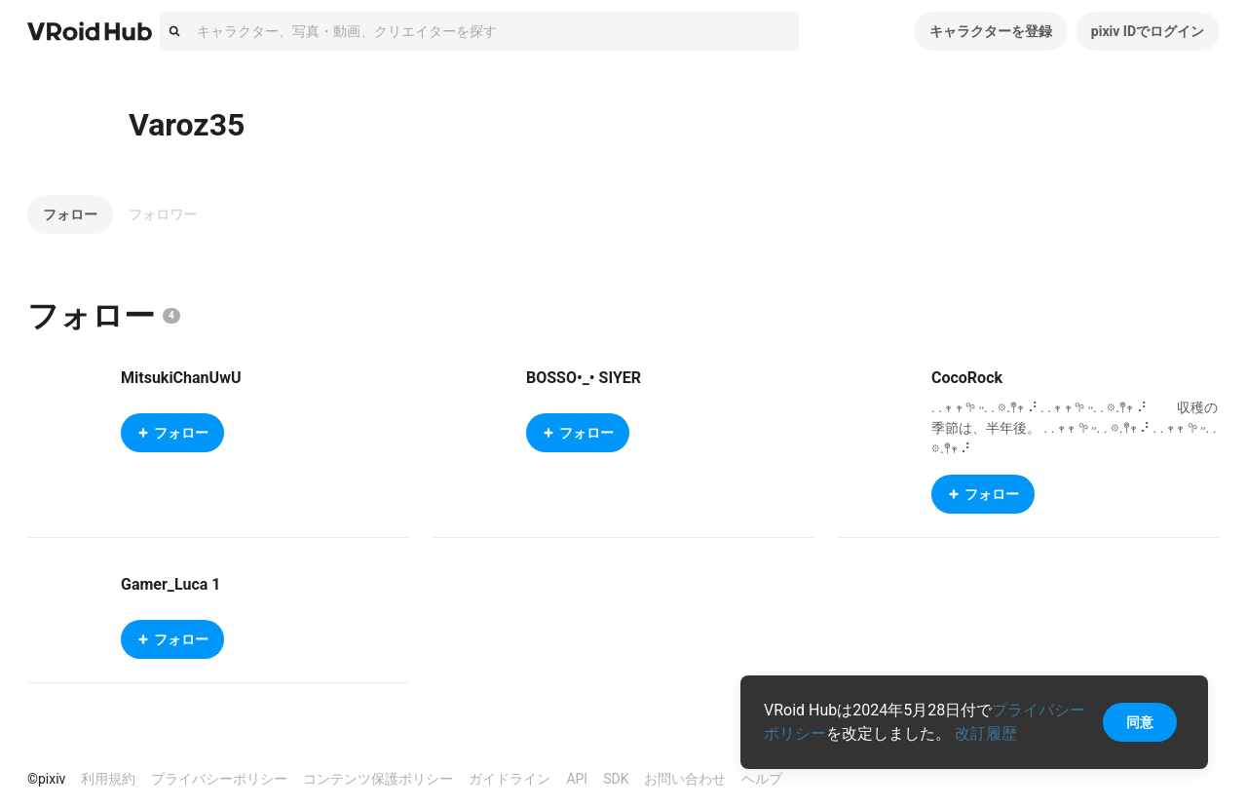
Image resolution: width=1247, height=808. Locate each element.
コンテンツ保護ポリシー (378, 779)
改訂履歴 (986, 733)
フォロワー (163, 214)
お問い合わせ (685, 779)
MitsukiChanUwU (181, 377)
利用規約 (108, 779)
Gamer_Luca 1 (170, 584)
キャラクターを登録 (990, 31)
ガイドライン (509, 779)
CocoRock (966, 377)
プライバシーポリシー (219, 779)
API (576, 779)
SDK (615, 779)
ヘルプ (761, 779)
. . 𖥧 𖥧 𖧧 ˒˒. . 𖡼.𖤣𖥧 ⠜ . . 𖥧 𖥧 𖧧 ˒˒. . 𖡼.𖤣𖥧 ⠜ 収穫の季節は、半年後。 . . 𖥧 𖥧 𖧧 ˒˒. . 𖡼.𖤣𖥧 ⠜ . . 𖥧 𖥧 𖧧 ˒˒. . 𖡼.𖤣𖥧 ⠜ (1074, 428)
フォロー (70, 214)
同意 (1139, 722)
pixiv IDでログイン (1147, 31)
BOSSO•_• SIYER (583, 377)
